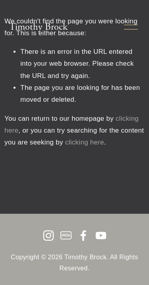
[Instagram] (48, 235)
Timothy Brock (38, 27)
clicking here (84, 142)
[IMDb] (66, 235)
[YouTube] (100, 235)
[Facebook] (83, 235)
